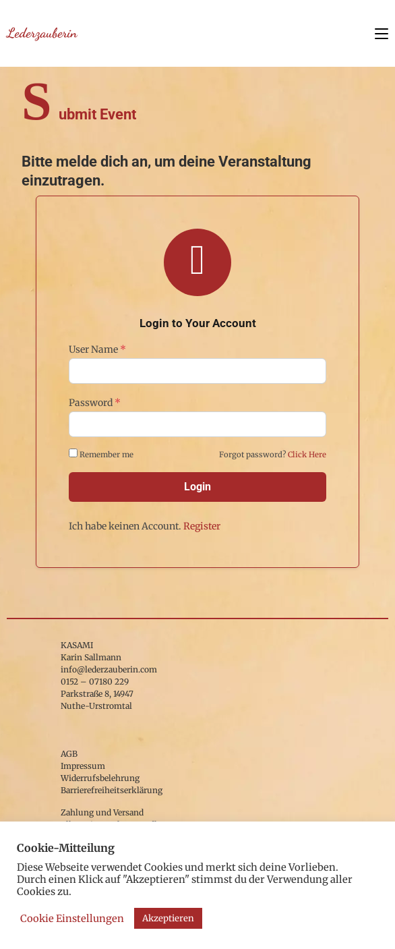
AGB (69, 754)
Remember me (102, 454)
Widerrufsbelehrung (100, 778)
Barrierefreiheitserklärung (111, 790)
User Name (97, 349)
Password (95, 403)
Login (197, 486)
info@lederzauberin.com (109, 669)
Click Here (307, 454)
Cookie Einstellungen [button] (72, 919)
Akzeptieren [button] (168, 918)
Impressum (83, 766)
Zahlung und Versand (102, 812)
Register (201, 526)
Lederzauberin (42, 33)
